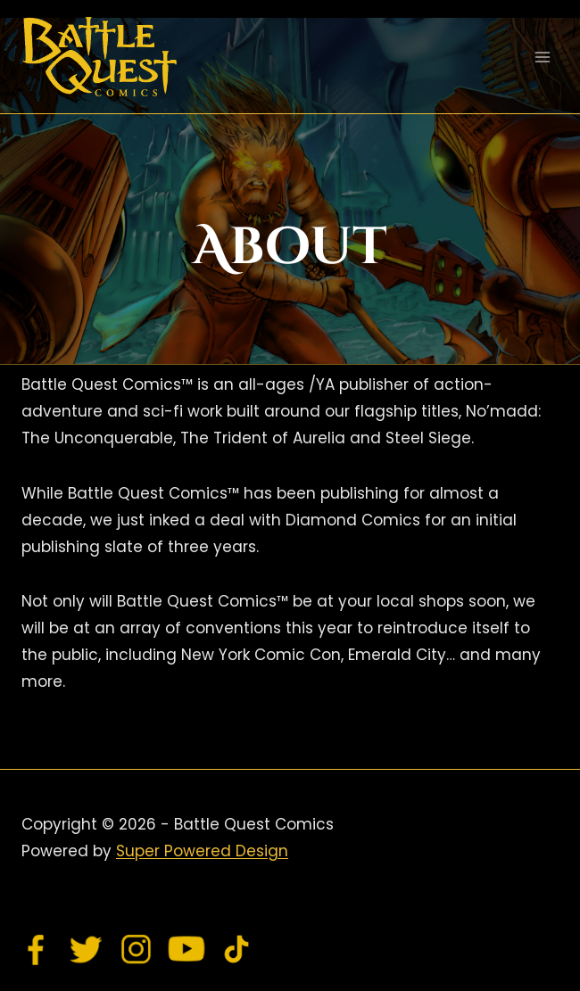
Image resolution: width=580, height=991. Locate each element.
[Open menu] (542, 56)
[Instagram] (136, 949)
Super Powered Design (202, 851)
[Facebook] (36, 949)
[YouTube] (186, 949)
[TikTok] (236, 949)
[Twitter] (86, 949)
